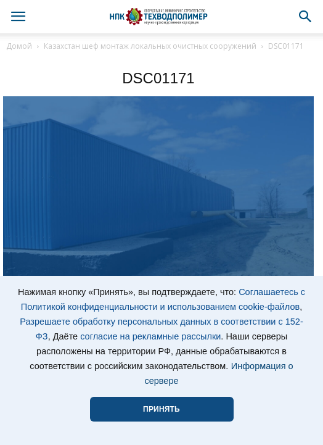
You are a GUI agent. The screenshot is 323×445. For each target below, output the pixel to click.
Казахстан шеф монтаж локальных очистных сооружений (150, 46)
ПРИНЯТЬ (161, 409)
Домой (19, 46)
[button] (305, 16)
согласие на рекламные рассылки (150, 336)
